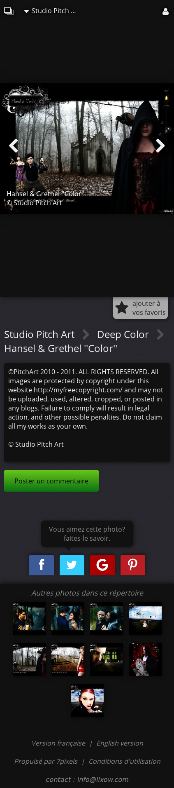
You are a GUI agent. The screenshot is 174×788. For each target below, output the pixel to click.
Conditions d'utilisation (124, 761)
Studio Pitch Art (52, 10)
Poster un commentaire (51, 480)
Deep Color (124, 334)
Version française (59, 743)
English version (119, 743)
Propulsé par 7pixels (45, 761)
